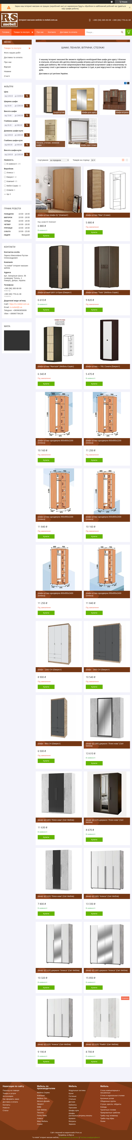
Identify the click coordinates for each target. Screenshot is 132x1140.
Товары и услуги (9, 1093)
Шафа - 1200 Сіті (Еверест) (50, 670)
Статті (7, 76)
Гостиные (72, 1096)
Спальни (72, 1099)
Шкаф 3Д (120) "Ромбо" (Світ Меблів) (102, 1044)
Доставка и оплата (10, 1102)
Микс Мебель (42, 1121)
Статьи (5, 1110)
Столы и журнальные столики (112, 1096)
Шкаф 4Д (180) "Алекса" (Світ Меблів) (102, 896)
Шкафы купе (74, 1110)
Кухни (71, 1093)
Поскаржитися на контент (69, 1137)
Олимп (40, 1124)
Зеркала (72, 1124)
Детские (72, 1102)
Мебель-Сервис (43, 1093)
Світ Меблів (42, 1110)
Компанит (41, 1096)
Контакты (6, 1105)
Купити (46, 236)
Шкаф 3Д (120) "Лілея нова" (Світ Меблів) (56, 896)
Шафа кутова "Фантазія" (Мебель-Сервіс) (56, 366)
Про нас (40, 32)
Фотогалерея (8, 1096)
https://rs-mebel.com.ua (19, 304)
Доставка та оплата (68, 32)
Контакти (52, 32)
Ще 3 (9, 194)
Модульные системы (77, 1090)
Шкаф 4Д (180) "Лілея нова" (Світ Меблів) (56, 820)
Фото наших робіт (12, 53)
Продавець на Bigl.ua (66, 1135)
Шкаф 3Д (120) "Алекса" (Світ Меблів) (54, 1044)
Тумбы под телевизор (109, 1116)
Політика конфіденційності (90, 1137)
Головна (5, 32)
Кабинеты (73, 1105)
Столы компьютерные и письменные (110, 1091)
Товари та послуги (21, 32)
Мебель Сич (42, 1098)
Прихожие (73, 1108)
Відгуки (7, 67)
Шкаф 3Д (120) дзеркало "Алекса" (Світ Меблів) (58, 970)
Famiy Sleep (42, 1115)
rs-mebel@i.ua (16, 307)
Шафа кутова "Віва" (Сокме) (98, 215)
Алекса (40, 1118)
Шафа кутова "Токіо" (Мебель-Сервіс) (102, 292)
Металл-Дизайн (43, 1101)
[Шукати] (122, 32)
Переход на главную (11, 1090)
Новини (7, 71)
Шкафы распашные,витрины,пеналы (80, 1114)
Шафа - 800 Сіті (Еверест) (49, 744)
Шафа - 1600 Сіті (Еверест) (98, 670)
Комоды (103, 1107)
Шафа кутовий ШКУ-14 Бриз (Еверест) (54, 292)
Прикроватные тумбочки (110, 1113)
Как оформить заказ (11, 1099)
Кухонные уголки (107, 1098)
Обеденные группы (108, 1101)
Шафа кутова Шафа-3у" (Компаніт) (53, 215)
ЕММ (39, 1107)
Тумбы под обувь (107, 1118)
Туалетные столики (108, 1110)
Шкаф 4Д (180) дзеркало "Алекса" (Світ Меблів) (107, 970)
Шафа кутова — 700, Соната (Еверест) (103, 366)
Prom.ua (79, 1133)
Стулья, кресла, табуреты (110, 1104)
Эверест (40, 1104)
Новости (6, 1108)
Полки (102, 1121)
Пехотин (40, 1113)
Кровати (72, 1118)
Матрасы (72, 1121)
